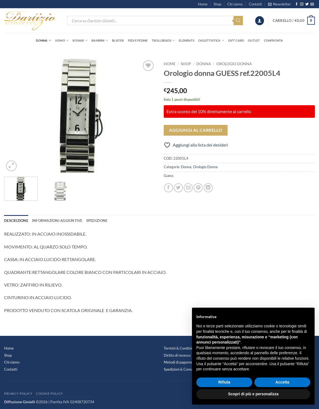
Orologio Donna (234, 64)
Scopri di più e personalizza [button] (253, 394)
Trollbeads (163, 40)
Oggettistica (211, 40)
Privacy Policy (18, 393)
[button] (279, 4)
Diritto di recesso (177, 355)
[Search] (238, 20)
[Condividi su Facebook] (168, 187)
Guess (169, 175)
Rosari (80, 40)
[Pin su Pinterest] (198, 187)
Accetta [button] (282, 382)
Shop (217, 4)
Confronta (273, 40)
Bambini (99, 40)
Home (203, 4)
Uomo (62, 40)
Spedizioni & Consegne (181, 369)
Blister (118, 40)
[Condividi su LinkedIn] (208, 187)
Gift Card (236, 40)
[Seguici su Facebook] (296, 4)
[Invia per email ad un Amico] (188, 187)
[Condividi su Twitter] (178, 187)
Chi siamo (235, 4)
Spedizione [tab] (97, 220)
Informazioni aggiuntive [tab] (57, 220)
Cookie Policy (49, 393)
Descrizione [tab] (16, 220)
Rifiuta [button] (224, 382)
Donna (43, 40)
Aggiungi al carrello (195, 130)
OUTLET (254, 40)
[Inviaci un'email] (312, 4)
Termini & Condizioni (180, 348)
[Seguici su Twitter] (307, 4)
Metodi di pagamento (180, 362)
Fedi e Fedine (138, 40)
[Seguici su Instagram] (301, 4)
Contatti (255, 4)
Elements (186, 40)
